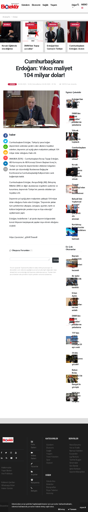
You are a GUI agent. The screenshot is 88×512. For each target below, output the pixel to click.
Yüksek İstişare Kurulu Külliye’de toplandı (76, 136)
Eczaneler (73, 454)
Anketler (49, 484)
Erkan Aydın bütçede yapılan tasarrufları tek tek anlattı (77, 301)
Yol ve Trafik (74, 448)
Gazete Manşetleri (77, 472)
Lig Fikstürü (74, 457)
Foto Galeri (33, 444)
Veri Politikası (6, 473)
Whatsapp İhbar (8, 485)
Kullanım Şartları (8, 482)
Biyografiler (51, 487)
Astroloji (49, 493)
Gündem (25, 5)
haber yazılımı (6, 509)
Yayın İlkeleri (6, 470)
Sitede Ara (50, 481)
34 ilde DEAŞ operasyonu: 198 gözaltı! (77, 358)
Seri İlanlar (73, 466)
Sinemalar (73, 463)
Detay (61, 509)
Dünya (15, 17)
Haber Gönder (7, 488)
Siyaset (49, 463)
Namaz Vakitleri (76, 451)
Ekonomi (36, 5)
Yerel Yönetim (52, 457)
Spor (48, 460)
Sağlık (45, 5)
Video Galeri (33, 456)
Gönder (56, 260)
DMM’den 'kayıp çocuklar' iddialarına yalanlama (76, 119)
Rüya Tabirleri (52, 490)
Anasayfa (6, 17)
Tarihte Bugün (75, 460)
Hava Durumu (75, 445)
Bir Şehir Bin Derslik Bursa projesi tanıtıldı (76, 282)
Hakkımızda (6, 467)
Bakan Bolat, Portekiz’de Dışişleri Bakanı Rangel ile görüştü (77, 378)
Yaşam (53, 5)
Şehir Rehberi (75, 469)
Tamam (72, 509)
